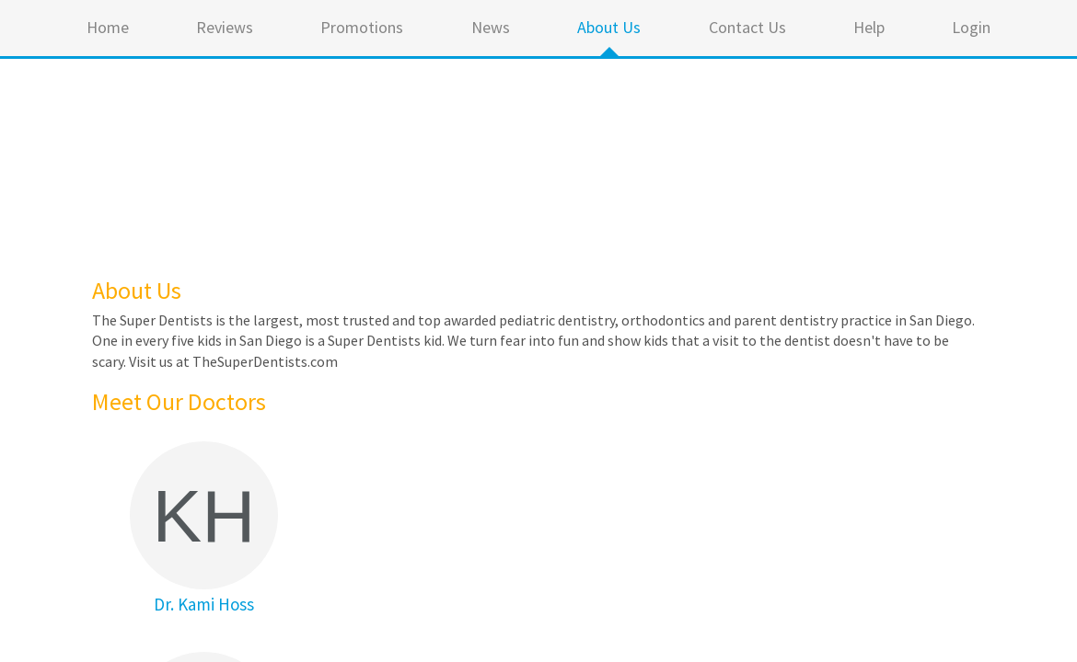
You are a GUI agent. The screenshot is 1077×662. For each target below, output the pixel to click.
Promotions (361, 27)
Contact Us (747, 27)
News (490, 27)
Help (869, 27)
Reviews (224, 27)
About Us (609, 27)
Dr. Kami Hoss (204, 604)
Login (971, 27)
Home (108, 27)
